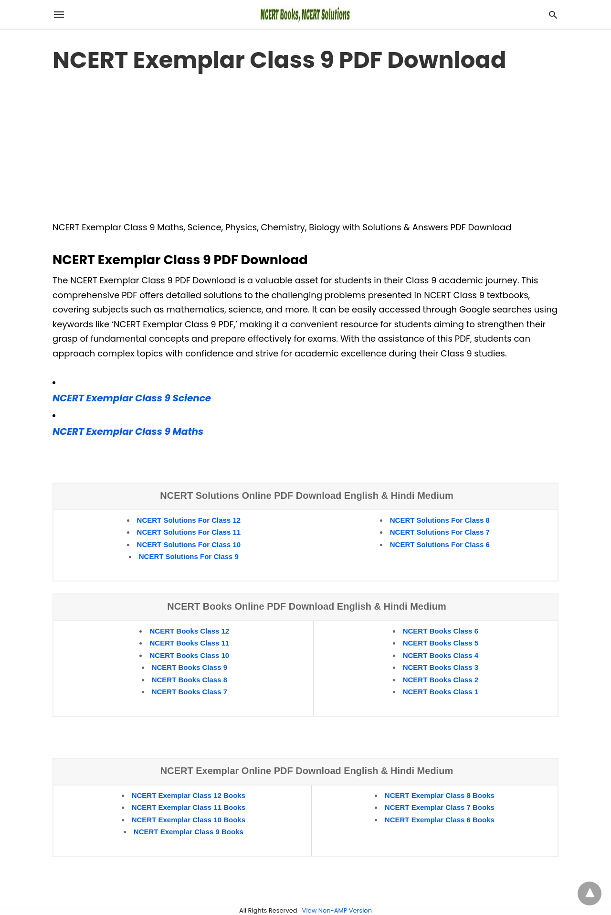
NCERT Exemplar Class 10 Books (188, 820)
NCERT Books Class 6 (440, 631)
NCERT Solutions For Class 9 (189, 556)
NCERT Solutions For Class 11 (189, 532)
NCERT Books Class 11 (189, 643)
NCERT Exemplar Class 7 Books (440, 807)
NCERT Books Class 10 (189, 655)
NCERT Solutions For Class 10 (189, 544)
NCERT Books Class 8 (189, 680)
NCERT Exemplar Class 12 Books (188, 795)
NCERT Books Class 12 (189, 631)
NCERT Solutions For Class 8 (440, 520)
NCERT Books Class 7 (189, 692)
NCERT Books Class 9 (189, 667)
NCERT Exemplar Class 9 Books (188, 832)
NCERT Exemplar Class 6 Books (440, 820)
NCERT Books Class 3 (440, 667)
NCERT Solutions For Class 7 (440, 532)
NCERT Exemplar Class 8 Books (440, 795)
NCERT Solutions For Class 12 (189, 520)
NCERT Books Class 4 (440, 655)
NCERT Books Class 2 (440, 680)
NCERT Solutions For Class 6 (440, 544)
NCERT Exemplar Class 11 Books (188, 807)
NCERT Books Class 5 (440, 643)
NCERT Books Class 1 (440, 692)
